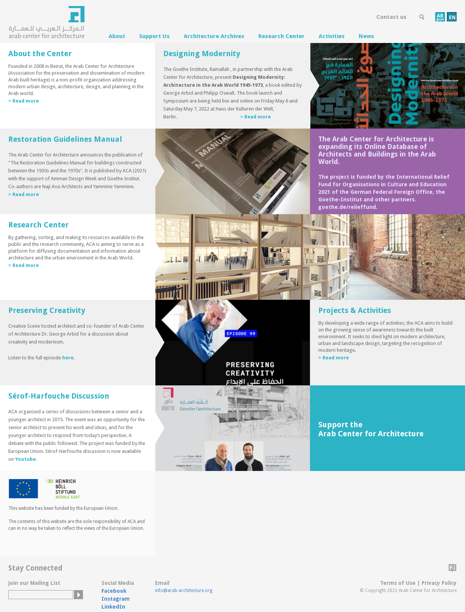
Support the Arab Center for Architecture (371, 429)
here (68, 357)
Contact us (391, 17)
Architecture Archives (214, 36)
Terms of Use (398, 583)
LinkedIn (113, 607)
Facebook (113, 591)
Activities (332, 36)
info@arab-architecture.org (183, 590)
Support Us (154, 36)
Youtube (25, 459)
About (117, 36)
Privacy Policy (439, 583)
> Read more (23, 101)
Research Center (281, 36)
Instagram (115, 599)
